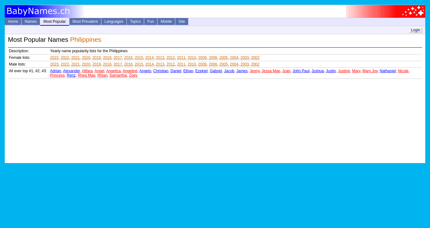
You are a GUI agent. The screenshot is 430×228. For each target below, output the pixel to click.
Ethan (188, 71)
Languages (114, 21)
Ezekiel (202, 71)
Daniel (175, 71)
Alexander (71, 71)
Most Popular (54, 21)
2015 (139, 57)
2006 (213, 57)
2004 (234, 57)
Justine (344, 71)
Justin (331, 71)
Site (181, 21)
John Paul (300, 71)
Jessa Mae (271, 71)
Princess (57, 75)
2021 (75, 57)
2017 (117, 57)
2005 (223, 57)
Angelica (113, 71)
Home (13, 21)
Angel (99, 71)
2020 (86, 57)
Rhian (102, 75)
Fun (150, 21)
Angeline (130, 71)
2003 (245, 57)
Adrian (55, 71)
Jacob (229, 71)
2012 (170, 57)
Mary (356, 71)
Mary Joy (370, 71)
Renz (71, 75)
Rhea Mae (86, 75)
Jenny (255, 71)
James (241, 71)
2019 (97, 57)
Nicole (403, 71)
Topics (135, 21)
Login (415, 30)
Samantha (118, 75)
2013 (160, 57)
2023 (54, 57)
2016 (128, 57)
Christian (160, 71)
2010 (192, 57)
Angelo (145, 71)
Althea (87, 71)
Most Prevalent (85, 21)
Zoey (133, 75)
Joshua (317, 71)
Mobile (166, 21)
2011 (181, 57)
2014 (149, 57)
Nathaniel (388, 71)
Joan (286, 71)
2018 (107, 57)
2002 (255, 57)
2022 (65, 57)
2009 (202, 57)
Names (31, 21)
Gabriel (216, 71)
